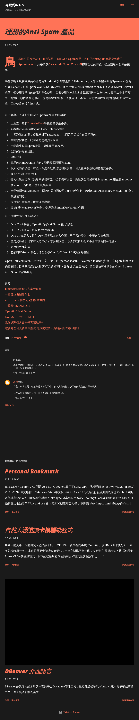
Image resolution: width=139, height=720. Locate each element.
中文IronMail (25, 317)
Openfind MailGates (18, 311)
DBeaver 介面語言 (28, 671)
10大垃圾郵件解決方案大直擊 (23, 289)
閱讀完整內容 (128, 511)
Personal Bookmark (32, 471)
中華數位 (10, 305)
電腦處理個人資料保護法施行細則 (58, 328)
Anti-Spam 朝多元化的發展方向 (25, 300)
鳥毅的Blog (14, 5)
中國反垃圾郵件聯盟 (17, 294)
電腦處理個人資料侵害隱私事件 (24, 322)
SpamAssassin (27, 64)
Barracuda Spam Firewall (65, 64)
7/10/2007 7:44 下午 (24, 397)
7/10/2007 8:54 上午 (24, 373)
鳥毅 (15, 381)
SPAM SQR (23, 305)
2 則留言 (15, 564)
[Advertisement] (69, 435)
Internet (16, 338)
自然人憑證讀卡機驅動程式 (38, 530)
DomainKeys (35, 123)
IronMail (10, 317)
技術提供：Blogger (69, 712)
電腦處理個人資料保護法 (20, 328)
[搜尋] (122, 5)
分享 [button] (129, 338)
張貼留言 (9, 405)
